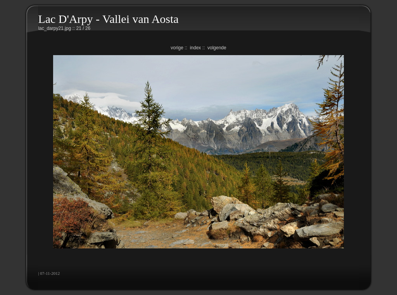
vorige (177, 47)
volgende (216, 47)
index (195, 47)
